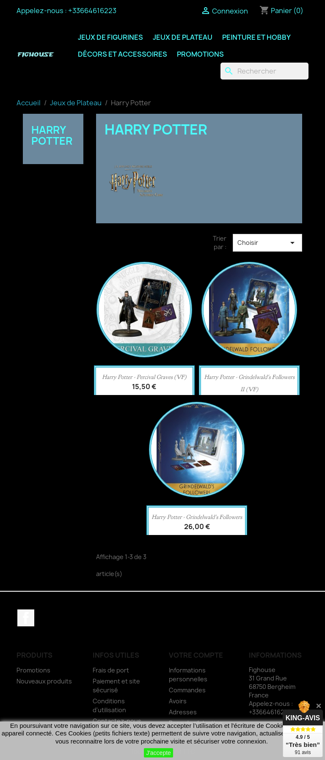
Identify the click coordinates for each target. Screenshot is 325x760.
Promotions (200, 54)
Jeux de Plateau (182, 37)
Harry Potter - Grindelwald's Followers (196, 517)
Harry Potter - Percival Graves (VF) (144, 377)
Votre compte (196, 655)
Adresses (183, 712)
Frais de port (111, 670)
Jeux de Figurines (110, 37)
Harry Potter (51, 135)
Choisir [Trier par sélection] (267, 243)
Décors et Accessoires (122, 54)
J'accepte (158, 752)
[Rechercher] (264, 71)
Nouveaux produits (44, 681)
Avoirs (178, 701)
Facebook (25, 617)
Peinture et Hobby (256, 37)
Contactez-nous (117, 721)
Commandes (187, 690)
